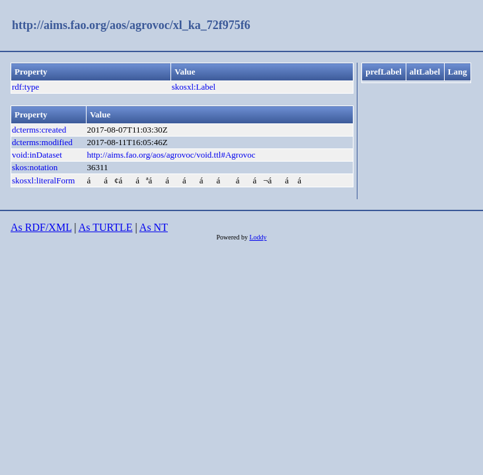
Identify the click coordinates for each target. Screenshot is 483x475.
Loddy (257, 237)
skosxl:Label (193, 87)
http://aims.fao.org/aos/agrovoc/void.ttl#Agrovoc (171, 155)
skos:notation (34, 167)
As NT (153, 227)
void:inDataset (37, 155)
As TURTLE (106, 227)
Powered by (232, 237)
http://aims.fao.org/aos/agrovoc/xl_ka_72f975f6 (131, 25)
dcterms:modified (42, 142)
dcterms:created (39, 130)
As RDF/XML (41, 227)
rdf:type (25, 87)
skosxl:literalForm (43, 180)
